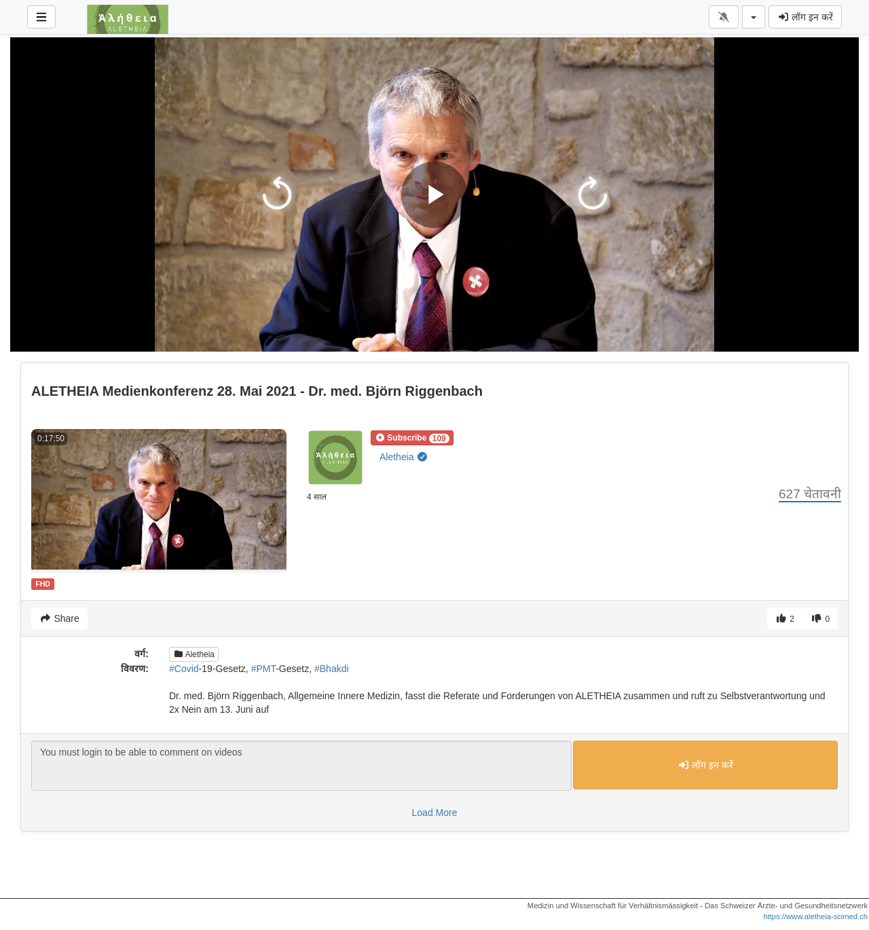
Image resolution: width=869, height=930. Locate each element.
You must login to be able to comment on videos (301, 766)
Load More (435, 812)
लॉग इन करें (805, 17)
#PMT (263, 668)
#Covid (184, 668)
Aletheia (404, 456)
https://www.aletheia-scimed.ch (815, 916)
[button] (412, 437)
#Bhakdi (331, 668)
